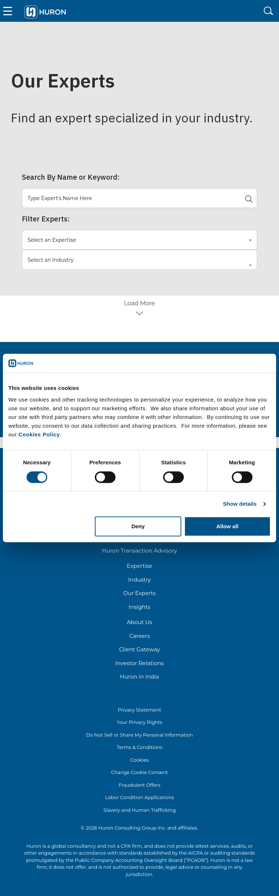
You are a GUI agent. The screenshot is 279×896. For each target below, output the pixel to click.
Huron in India (139, 676)
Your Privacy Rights (139, 722)
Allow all (227, 527)
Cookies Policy (39, 434)
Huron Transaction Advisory (139, 550)
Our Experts (139, 593)
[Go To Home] (45, 11)
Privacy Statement (139, 710)
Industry (139, 579)
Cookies (139, 760)
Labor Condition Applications (139, 797)
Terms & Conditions (139, 747)
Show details (240, 504)
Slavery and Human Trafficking (139, 810)
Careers (139, 635)
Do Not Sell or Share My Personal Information (139, 735)
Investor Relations (139, 663)
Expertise (139, 565)
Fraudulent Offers (140, 785)
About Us (139, 622)
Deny (138, 527)
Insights (139, 606)
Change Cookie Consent (139, 772)
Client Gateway (139, 649)
